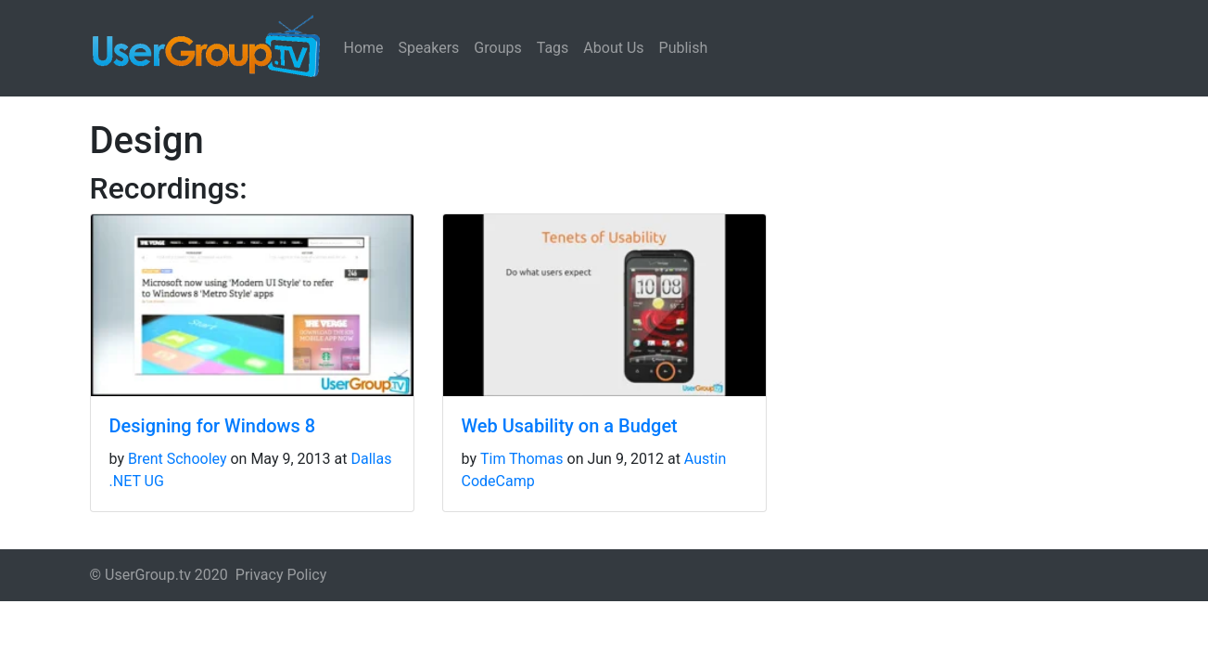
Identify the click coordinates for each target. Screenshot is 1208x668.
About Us (613, 48)
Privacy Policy (281, 575)
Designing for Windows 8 (212, 426)
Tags (553, 48)
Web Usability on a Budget (570, 426)
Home (364, 48)
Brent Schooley (177, 459)
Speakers (429, 48)
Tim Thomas (522, 459)
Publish (683, 48)
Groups (497, 48)
